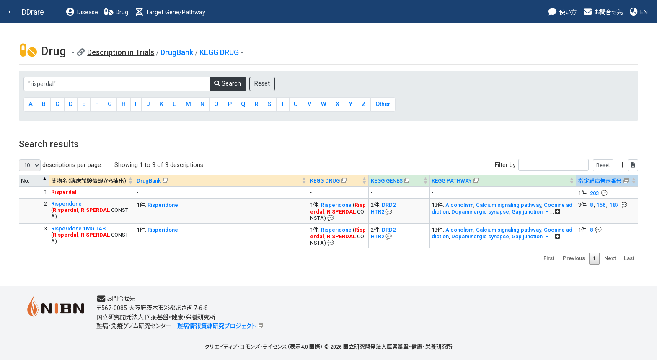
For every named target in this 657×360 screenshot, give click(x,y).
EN (638, 12)
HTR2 (377, 212)
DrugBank (176, 52)
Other (383, 104)
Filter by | (566, 165)
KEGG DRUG (219, 52)
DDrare (33, 12)
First (548, 258)
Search (227, 83)
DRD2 (389, 205)
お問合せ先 (602, 12)
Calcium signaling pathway (508, 205)
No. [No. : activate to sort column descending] (25, 180)
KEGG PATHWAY (452, 180)
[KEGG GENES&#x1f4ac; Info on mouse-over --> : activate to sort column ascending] (399, 181)
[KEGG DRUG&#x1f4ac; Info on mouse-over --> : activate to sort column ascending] (338, 181)
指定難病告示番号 (600, 181)
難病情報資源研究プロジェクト (216, 326)
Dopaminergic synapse (480, 212)
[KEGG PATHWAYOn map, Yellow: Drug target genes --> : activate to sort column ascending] (502, 181)
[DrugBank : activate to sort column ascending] (221, 181)
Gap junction (527, 212)
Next (610, 258)
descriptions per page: (60, 165)
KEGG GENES (387, 180)
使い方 (562, 12)
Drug (116, 12)
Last (629, 258)
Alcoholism (459, 205)
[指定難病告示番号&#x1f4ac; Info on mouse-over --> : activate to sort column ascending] (607, 181)
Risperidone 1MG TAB (78, 228)
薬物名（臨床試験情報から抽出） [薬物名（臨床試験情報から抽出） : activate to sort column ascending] (89, 181)
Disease (81, 12)
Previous (574, 258)
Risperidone (66, 204)
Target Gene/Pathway (169, 12)
